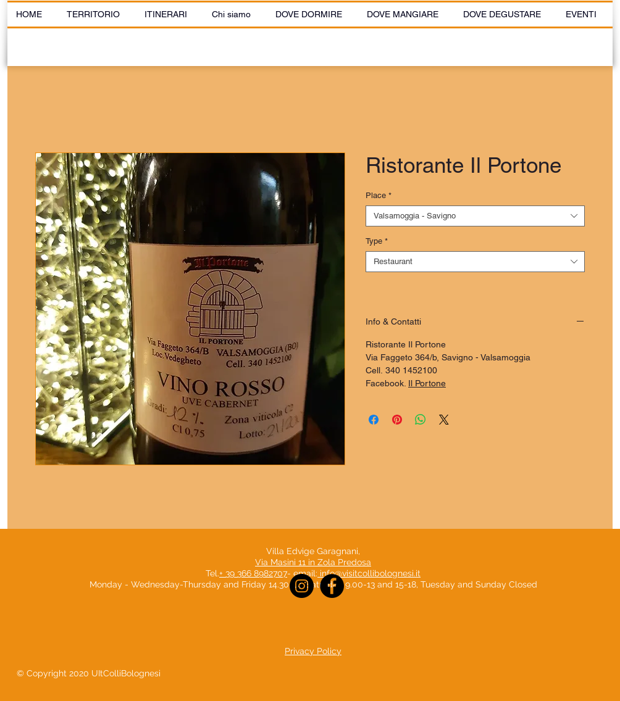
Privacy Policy (313, 651)
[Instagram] (302, 586)
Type (377, 241)
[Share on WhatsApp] (420, 419)
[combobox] (475, 215)
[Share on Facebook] (373, 419)
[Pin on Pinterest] (397, 419)
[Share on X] (444, 419)
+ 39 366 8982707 (253, 573)
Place (379, 195)
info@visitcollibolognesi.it (370, 573)
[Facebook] (332, 586)
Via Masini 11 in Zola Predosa (313, 562)
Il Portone (427, 383)
